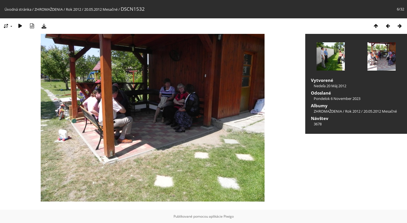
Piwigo (229, 216)
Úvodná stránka (18, 9)
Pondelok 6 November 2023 (337, 98)
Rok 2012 (73, 9)
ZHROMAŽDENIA (48, 9)
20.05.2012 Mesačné (101, 9)
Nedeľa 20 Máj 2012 (330, 85)
